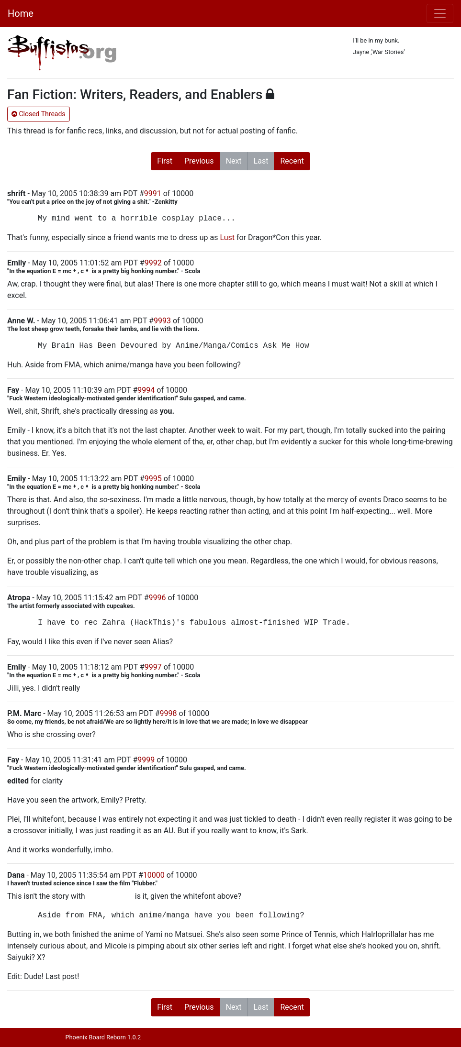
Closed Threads (38, 114)
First (164, 160)
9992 (153, 262)
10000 (154, 875)
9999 (146, 759)
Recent (292, 160)
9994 (146, 390)
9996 (157, 597)
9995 (153, 478)
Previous (199, 160)
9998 (168, 713)
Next (234, 160)
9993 (162, 320)
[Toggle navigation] (440, 13)
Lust (227, 237)
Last (261, 160)
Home (21, 13)
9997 (153, 667)
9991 (152, 193)
